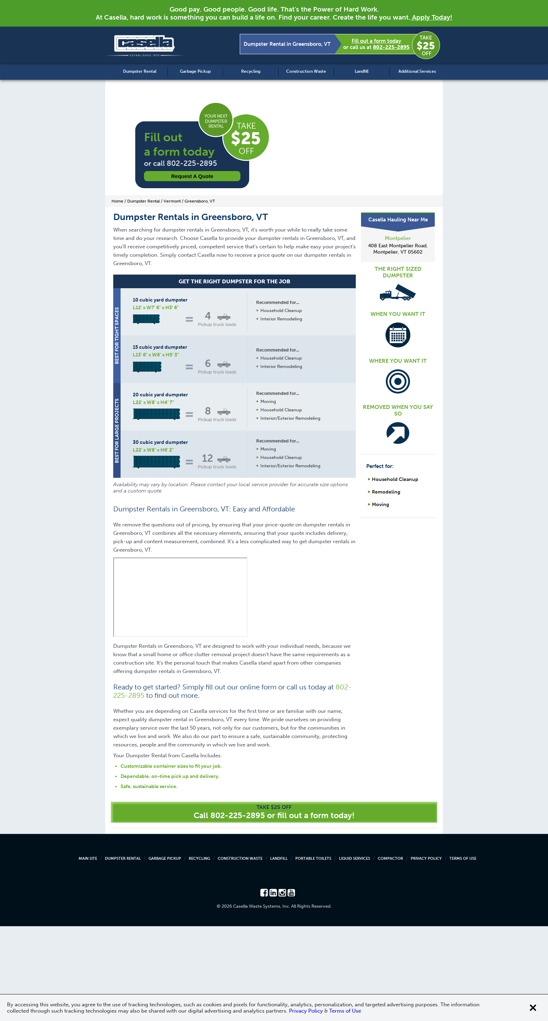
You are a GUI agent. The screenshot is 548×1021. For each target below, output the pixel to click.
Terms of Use (462, 953)
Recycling (250, 71)
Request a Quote (192, 176)
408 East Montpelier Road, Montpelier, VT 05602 (398, 249)
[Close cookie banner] (533, 1008)
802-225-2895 (391, 47)
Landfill (361, 71)
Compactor (390, 953)
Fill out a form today (376, 41)
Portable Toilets (313, 953)
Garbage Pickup (195, 71)
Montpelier (398, 238)
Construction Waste (306, 71)
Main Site (88, 953)
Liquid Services (354, 953)
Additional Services (417, 71)
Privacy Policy (426, 953)
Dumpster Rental (139, 71)
